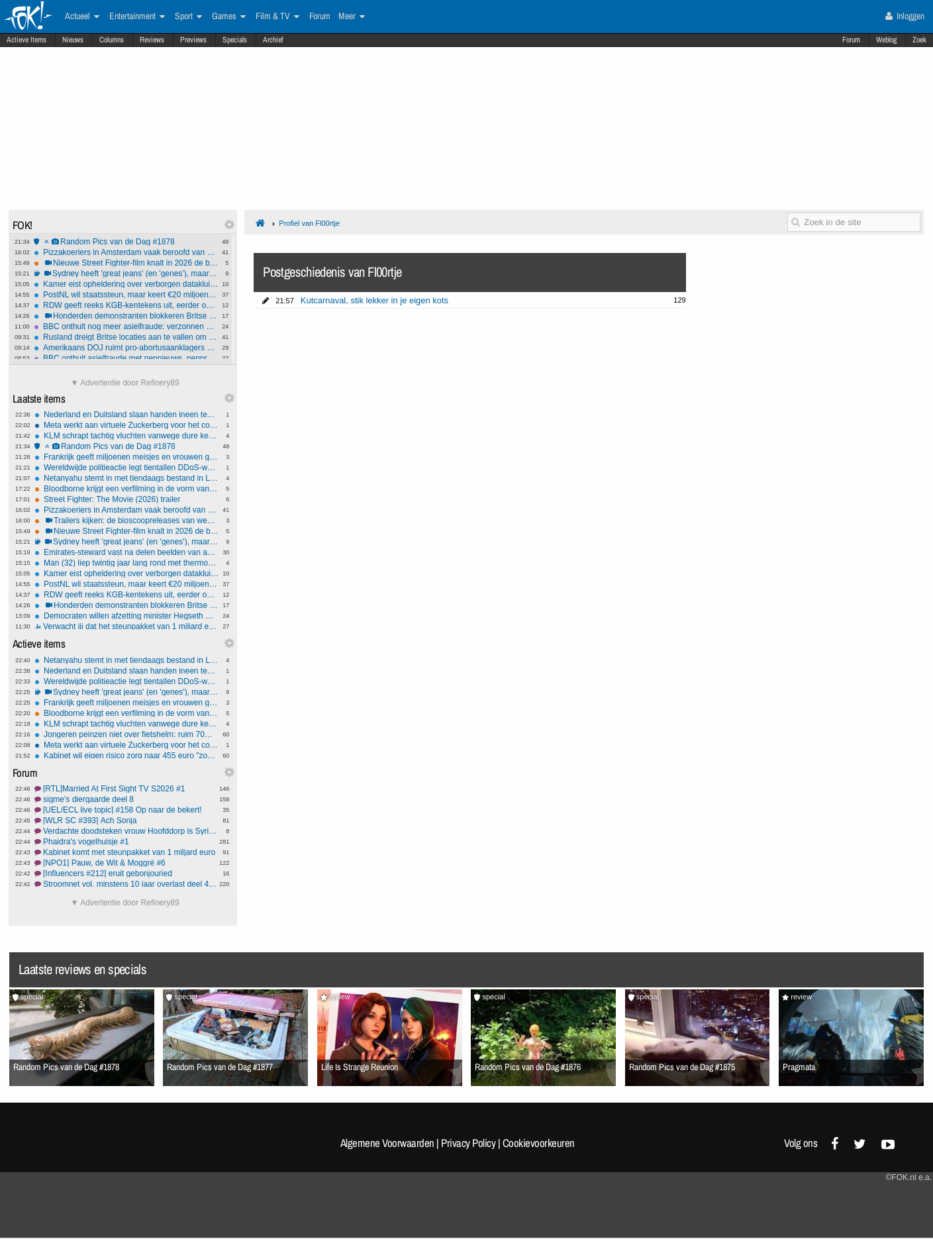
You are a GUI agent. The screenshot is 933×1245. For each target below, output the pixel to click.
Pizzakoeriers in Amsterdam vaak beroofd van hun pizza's (126, 252)
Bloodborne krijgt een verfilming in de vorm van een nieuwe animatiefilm (126, 489)
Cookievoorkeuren (539, 1143)
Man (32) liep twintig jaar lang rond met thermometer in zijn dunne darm (126, 563)
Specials (234, 39)
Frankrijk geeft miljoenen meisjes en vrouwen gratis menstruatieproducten (126, 457)
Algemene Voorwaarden (387, 1143)
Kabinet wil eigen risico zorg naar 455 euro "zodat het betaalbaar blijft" (126, 756)
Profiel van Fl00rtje (309, 223)
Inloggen (904, 16)
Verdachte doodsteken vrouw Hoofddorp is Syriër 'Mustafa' (126, 831)
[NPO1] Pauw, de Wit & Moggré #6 (126, 863)
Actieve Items (26, 39)
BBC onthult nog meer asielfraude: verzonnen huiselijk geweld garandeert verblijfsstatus (126, 326)
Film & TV (277, 16)
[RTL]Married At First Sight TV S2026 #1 (126, 789)
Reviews (152, 39)
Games (229, 16)
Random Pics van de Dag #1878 (126, 242)
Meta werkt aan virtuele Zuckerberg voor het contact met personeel (126, 425)
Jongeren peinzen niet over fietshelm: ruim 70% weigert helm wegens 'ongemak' (126, 734)
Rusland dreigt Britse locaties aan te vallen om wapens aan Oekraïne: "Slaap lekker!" (126, 337)
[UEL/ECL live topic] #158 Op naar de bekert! (126, 810)
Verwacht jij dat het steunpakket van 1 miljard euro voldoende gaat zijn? (126, 626)
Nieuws (72, 39)
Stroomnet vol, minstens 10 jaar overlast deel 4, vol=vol (126, 884)
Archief (273, 39)
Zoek (919, 39)
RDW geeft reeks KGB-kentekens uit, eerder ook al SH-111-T (126, 305)
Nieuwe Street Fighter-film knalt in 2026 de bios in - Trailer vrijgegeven (126, 263)
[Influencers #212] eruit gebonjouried (126, 873)
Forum (851, 39)
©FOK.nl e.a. (908, 1177)
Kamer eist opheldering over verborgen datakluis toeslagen (126, 284)
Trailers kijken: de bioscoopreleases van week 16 (126, 520)
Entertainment (137, 16)
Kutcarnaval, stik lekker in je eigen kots (374, 300)
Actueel (82, 16)
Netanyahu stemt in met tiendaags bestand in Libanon (126, 478)
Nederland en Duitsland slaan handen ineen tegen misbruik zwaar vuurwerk (126, 415)
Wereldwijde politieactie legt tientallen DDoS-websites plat (126, 468)
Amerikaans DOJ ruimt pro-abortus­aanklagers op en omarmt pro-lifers (126, 348)
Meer (351, 16)
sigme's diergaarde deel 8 (126, 799)
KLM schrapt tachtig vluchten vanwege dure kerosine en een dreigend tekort (126, 436)
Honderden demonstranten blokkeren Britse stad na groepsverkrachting (126, 316)
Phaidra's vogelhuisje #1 (126, 842)
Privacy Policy (468, 1143)
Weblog (886, 39)
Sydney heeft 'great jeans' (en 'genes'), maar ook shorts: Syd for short (126, 273)
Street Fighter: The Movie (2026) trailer (126, 499)
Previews (193, 39)
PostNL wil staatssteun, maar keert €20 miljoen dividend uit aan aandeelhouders (126, 295)
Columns (111, 39)
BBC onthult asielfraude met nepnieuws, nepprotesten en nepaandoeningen (126, 358)
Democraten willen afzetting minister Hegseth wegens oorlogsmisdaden (126, 616)
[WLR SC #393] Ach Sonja (126, 820)
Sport (188, 16)
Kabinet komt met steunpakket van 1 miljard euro (126, 852)
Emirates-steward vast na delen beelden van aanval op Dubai (126, 552)
